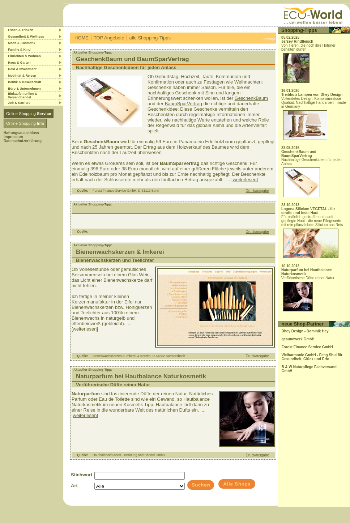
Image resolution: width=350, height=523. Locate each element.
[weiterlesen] (244, 179)
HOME (81, 38)
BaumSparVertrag (183, 103)
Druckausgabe (257, 191)
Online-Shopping (28, 113)
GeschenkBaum (251, 98)
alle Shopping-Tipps (150, 38)
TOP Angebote (109, 38)
